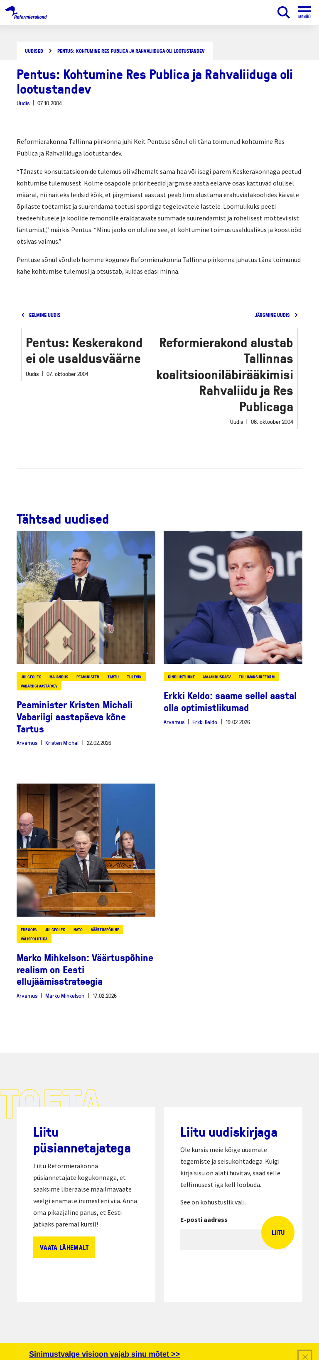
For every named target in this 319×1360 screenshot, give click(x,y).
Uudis (23, 103)
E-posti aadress (204, 1219)
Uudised (34, 50)
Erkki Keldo (204, 722)
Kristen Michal (62, 743)
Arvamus (27, 743)
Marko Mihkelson (64, 995)
